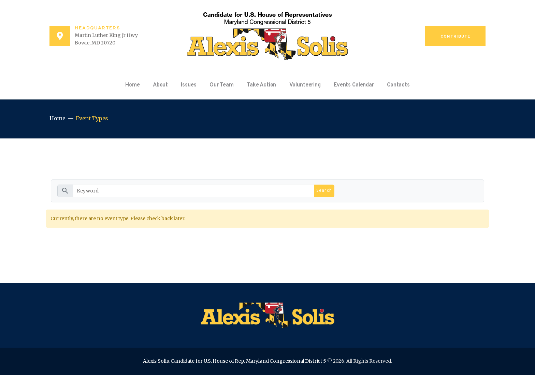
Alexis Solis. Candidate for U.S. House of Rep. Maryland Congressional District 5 (234, 361)
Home (57, 118)
